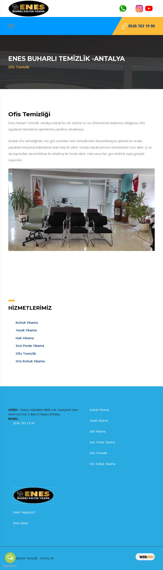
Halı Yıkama (25, 338)
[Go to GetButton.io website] (10, 565)
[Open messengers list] (10, 557)
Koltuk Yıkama (27, 322)
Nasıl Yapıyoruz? (24, 512)
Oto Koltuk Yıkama (30, 361)
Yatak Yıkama (26, 330)
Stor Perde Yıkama (30, 345)
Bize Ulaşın (20, 523)
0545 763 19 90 (138, 26)
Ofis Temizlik (26, 353)
